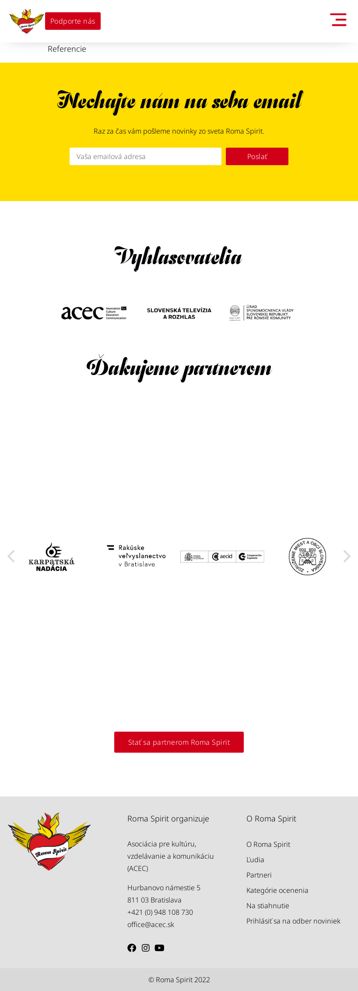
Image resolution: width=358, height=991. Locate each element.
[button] (11, 556)
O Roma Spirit (268, 844)
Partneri (259, 875)
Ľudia (255, 859)
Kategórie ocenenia (277, 890)
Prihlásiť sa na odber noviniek (293, 921)
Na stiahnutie (267, 905)
